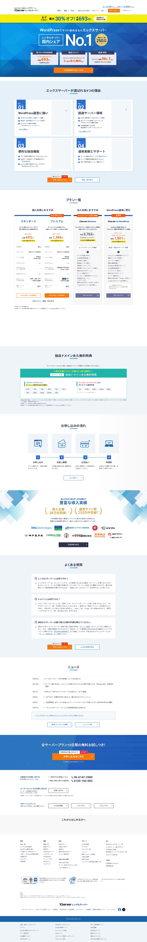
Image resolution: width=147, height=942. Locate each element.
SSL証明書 (93, 927)
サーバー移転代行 (45, 634)
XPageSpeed (26, 161)
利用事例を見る (73, 545)
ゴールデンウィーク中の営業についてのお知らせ (63, 679)
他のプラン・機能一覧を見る (43, 301)
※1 (36, 7)
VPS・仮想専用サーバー (97, 924)
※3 (115, 7)
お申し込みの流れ (84, 11)
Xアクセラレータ (42, 156)
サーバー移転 (85, 627)
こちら (53, 308)
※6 (66, 110)
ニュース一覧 (87, 725)
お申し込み (113, 10)
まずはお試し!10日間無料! (28, 295)
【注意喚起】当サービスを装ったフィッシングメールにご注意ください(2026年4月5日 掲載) (78, 702)
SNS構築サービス (25, 936)
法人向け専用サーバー (61, 927)
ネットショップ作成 (60, 930)
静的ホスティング (95, 936)
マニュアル (81, 806)
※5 (82, 61)
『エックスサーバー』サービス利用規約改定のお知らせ (65, 708)
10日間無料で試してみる (73, 70)
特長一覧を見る (87, 180)
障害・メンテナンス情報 (60, 725)
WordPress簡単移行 (61, 631)
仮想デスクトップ (95, 933)
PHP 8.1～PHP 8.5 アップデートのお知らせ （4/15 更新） (66, 692)
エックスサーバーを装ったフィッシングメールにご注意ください (60, 715)
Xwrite (62, 269)
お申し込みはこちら (59, 180)
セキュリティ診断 (60, 939)
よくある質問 (58, 806)
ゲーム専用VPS (24, 933)
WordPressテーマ (25, 939)
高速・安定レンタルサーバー (28, 924)
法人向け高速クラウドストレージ (29, 930)
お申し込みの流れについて (74, 762)
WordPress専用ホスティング (99, 939)
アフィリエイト (111, 909)
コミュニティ (104, 806)
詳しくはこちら (87, 295)
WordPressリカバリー (29, 166)
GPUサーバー (59, 933)
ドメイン (22, 927)
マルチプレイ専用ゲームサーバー (64, 936)
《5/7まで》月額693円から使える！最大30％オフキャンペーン (68, 697)
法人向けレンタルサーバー (62, 924)
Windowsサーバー (96, 930)
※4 (133, 7)
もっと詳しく (24, 129)
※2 (112, 59)
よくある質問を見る (87, 647)
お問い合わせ (58, 790)
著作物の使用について (99, 909)
